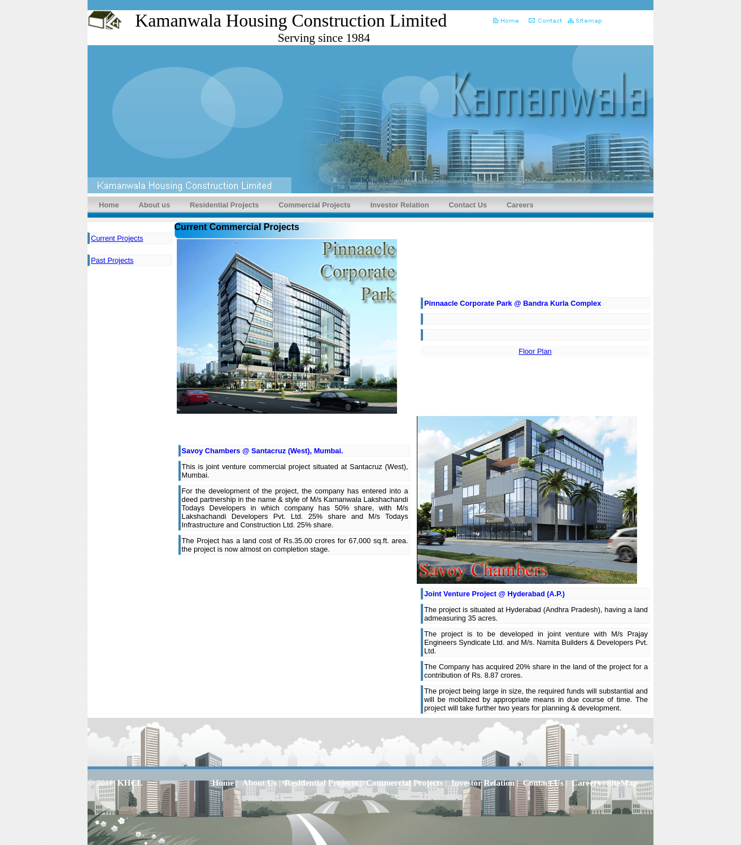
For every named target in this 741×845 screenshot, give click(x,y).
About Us (259, 782)
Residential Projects (224, 205)
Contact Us (468, 205)
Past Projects (112, 260)
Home (109, 205)
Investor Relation (399, 205)
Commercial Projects (314, 205)
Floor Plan (534, 351)
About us (154, 205)
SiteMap (622, 782)
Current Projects (117, 238)
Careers (520, 205)
